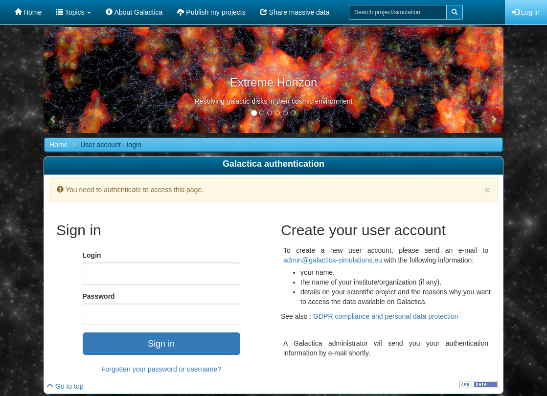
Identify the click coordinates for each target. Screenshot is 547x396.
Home (28, 12)
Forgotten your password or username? (161, 369)
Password (99, 296)
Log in (526, 12)
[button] (53, 119)
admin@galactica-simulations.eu (332, 260)
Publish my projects (211, 12)
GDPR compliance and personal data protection (385, 316)
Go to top (64, 386)
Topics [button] (73, 12)
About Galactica (134, 12)
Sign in (161, 344)
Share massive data (295, 12)
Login (92, 255)
